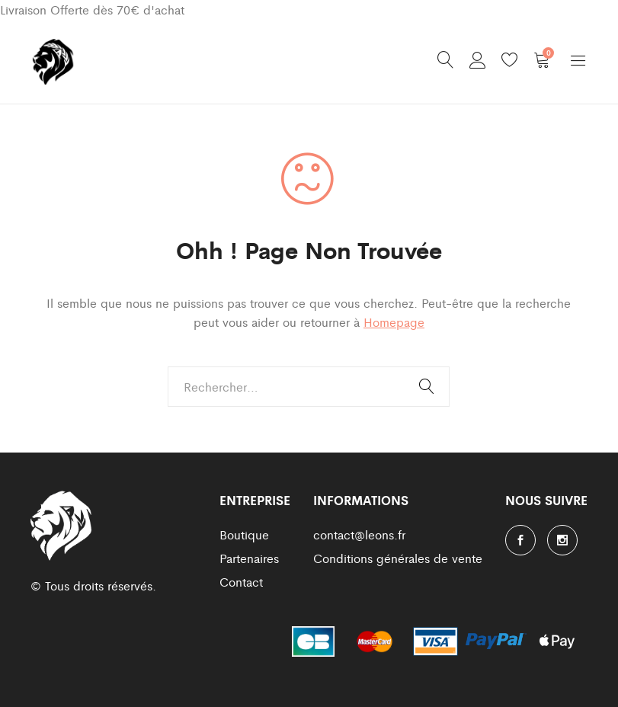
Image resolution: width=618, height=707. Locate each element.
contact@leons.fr (359, 534)
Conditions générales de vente (397, 558)
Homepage (393, 322)
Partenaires (249, 558)
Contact (241, 581)
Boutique (244, 534)
